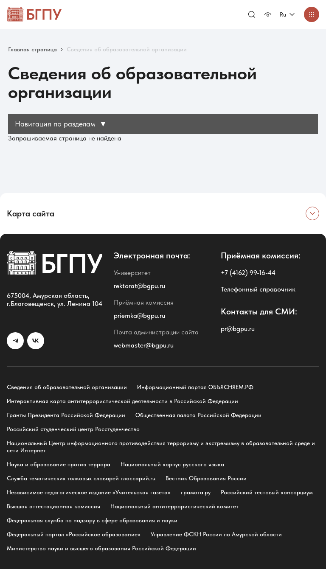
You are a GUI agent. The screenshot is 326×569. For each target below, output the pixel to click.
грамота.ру (196, 492)
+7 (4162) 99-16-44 (248, 273)
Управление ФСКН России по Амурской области (216, 534)
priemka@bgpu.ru (139, 315)
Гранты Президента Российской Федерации (66, 415)
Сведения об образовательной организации (67, 387)
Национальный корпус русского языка (172, 464)
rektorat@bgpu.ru (139, 286)
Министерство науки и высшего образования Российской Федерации (101, 548)
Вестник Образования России (206, 478)
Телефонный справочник (258, 289)
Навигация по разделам (61, 123)
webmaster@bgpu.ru (144, 345)
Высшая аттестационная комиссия (53, 506)
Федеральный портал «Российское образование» (74, 534)
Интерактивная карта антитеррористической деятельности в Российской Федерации (122, 401)
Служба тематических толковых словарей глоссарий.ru (81, 478)
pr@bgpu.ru (238, 329)
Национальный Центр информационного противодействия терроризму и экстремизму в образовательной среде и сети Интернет (161, 447)
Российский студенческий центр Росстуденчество (73, 429)
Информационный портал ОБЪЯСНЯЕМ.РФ (195, 387)
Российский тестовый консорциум (267, 492)
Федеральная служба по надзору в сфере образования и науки (92, 520)
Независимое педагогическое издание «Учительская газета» (89, 492)
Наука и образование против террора (58, 464)
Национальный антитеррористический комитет (174, 506)
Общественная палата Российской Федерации (198, 415)
